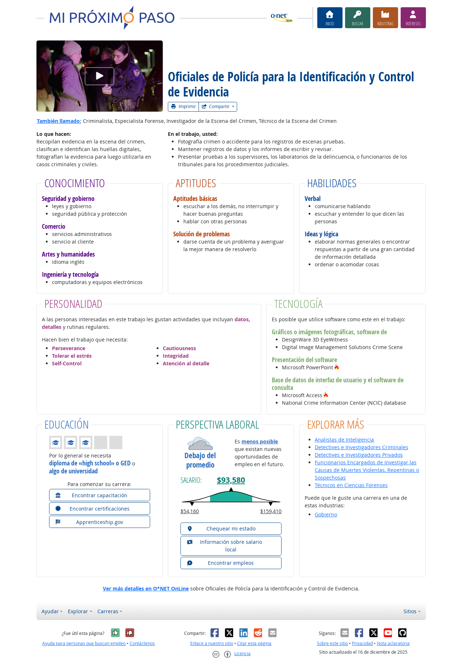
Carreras (107, 611)
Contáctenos (142, 643)
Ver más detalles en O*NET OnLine (146, 588)
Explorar (78, 611)
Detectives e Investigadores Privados (359, 454)
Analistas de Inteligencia (344, 439)
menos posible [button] (259, 441)
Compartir (216, 106)
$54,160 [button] (189, 511)
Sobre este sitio (332, 643)
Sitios (410, 611)
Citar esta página (254, 643)
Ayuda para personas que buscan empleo (84, 643)
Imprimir (183, 106)
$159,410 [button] (271, 511)
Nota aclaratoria (393, 643)
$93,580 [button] (231, 480)
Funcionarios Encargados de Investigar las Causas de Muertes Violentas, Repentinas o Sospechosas (367, 470)
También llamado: (59, 120)
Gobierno (326, 514)
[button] (337, 367)
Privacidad (362, 643)
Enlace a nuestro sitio (211, 643)
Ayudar (50, 611)
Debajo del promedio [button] (200, 460)
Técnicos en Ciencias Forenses (351, 485)
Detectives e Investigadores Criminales (361, 447)
